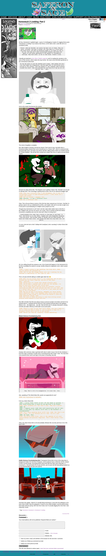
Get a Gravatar (54, 533)
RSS (67, 554)
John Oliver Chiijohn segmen (39, 58)
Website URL (48, 536)
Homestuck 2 (31, 510)
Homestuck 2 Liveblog (40, 510)
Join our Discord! (62, 17)
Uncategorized (26, 24)
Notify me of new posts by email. (29, 543)
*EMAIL (51, 533)
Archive (12, 17)
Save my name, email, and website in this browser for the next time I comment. (42, 538)
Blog (36, 17)
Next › (63, 19)
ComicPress (58, 554)
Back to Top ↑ (72, 554)
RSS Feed (45, 17)
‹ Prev (24, 19)
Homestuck (25, 510)
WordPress (51, 554)
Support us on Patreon (87, 17)
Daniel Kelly (22, 23)
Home (4, 17)
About (21, 17)
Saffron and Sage (53, 9)
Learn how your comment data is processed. (52, 548)
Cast (29, 17)
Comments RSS (65, 513)
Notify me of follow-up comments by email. (32, 541)
